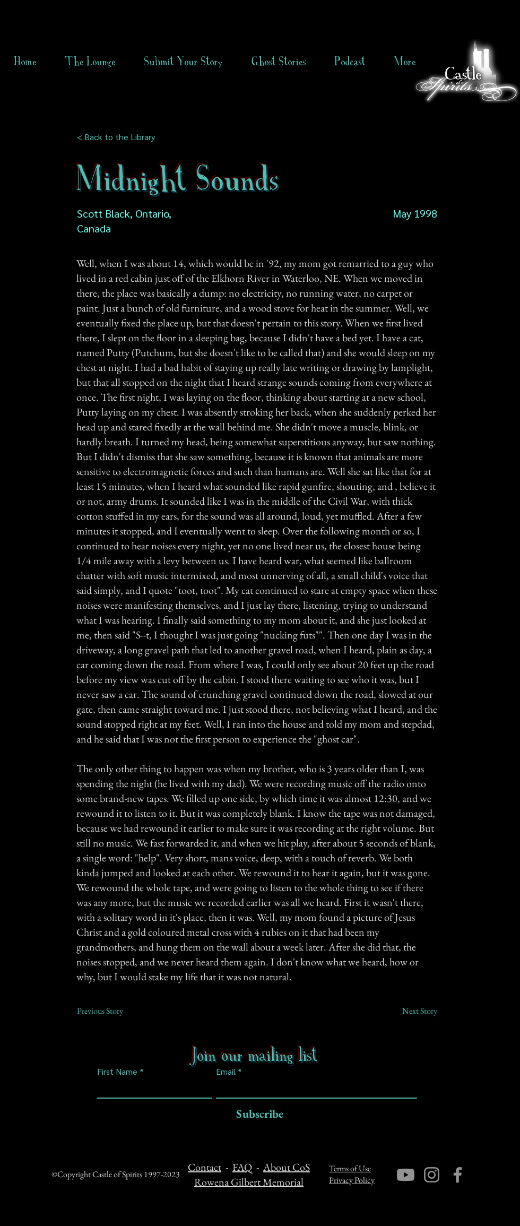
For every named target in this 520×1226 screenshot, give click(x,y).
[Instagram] (431, 1174)
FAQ (242, 1167)
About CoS (286, 1167)
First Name (117, 1071)
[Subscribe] (257, 1114)
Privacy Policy (352, 1180)
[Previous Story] (112, 1011)
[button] (278, 61)
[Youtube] (405, 1174)
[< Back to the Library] (119, 137)
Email (226, 1071)
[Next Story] (410, 1011)
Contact (204, 1167)
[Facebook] (457, 1174)
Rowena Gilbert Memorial (249, 1182)
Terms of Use (350, 1168)
